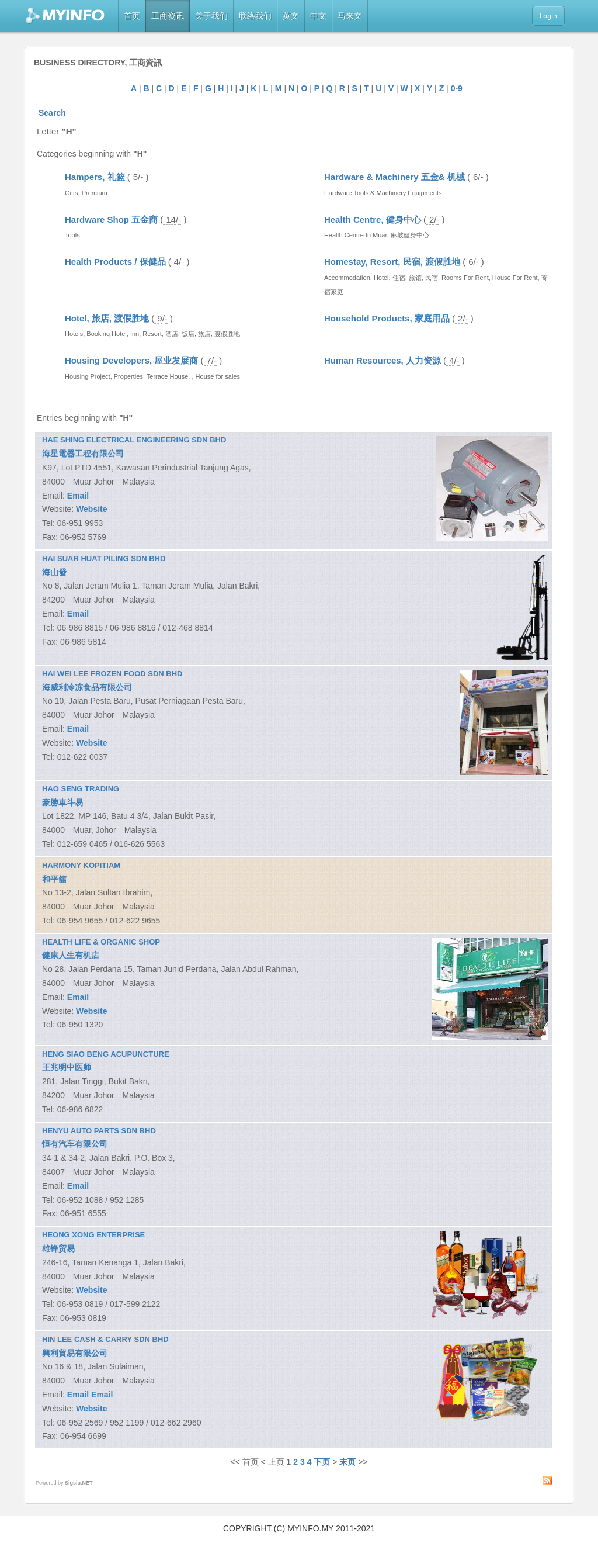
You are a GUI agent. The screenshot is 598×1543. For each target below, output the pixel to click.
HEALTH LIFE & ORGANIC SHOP (101, 941)
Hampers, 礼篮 (95, 177)
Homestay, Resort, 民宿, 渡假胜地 (392, 262)
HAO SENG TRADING (80, 788)
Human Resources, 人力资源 (382, 360)
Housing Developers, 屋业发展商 (131, 360)
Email (78, 495)
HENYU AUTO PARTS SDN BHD (99, 1130)
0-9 (457, 88)
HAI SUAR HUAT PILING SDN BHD (103, 558)
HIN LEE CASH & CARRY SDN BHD (105, 1339)
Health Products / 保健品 (115, 262)
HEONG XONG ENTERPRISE (93, 1234)
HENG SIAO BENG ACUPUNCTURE (105, 1054)
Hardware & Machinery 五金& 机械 (394, 177)
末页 (347, 1461)
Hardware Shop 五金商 (111, 219)
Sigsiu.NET (79, 1483)
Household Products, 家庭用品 (387, 318)
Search (52, 112)
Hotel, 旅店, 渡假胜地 (107, 318)
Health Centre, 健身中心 (372, 219)
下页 (322, 1461)
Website (91, 509)
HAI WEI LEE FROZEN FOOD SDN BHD (112, 673)
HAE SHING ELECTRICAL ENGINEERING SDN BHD (134, 439)
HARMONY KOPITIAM (81, 865)
